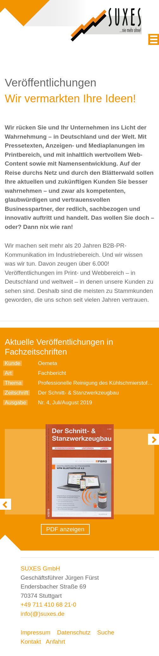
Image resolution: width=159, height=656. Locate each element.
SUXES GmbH (40, 568)
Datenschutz (74, 632)
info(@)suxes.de (43, 613)
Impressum (35, 632)
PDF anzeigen (65, 529)
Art (8, 373)
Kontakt (31, 641)
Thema (13, 383)
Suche (105, 632)
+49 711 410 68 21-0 (48, 604)
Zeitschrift (16, 392)
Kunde (12, 363)
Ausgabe (15, 402)
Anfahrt (55, 641)
